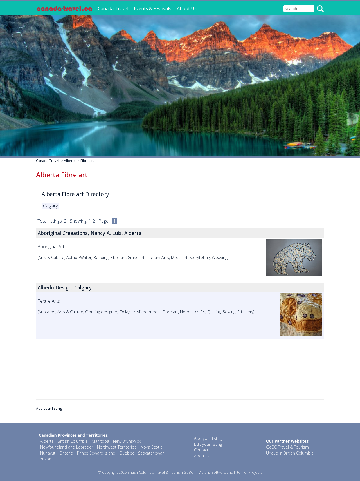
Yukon (45, 459)
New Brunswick (127, 441)
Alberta (70, 160)
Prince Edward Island (96, 453)
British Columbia (73, 441)
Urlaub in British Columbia (290, 453)
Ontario (66, 453)
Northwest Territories (117, 447)
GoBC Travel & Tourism (287, 447)
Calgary (50, 206)
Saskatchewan (151, 453)
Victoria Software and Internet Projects (230, 472)
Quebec (126, 453)
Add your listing (49, 408)
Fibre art (87, 160)
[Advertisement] (180, 370)
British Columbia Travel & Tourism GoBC (160, 472)
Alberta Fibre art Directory (75, 194)
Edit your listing (208, 444)
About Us (187, 8)
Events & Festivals (152, 8)
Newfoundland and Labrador (66, 447)
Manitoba (100, 441)
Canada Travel (113, 8)
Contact (201, 450)
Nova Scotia (152, 447)
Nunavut (47, 453)
